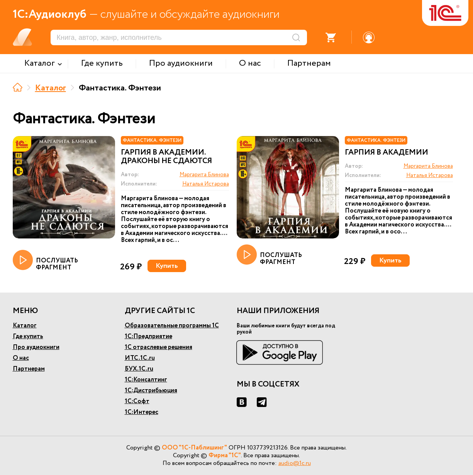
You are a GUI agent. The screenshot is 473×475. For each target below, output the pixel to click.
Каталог (50, 88)
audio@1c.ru (294, 463)
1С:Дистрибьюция (151, 390)
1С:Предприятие (148, 336)
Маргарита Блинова (204, 175)
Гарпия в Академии (386, 152)
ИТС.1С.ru (140, 358)
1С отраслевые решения (158, 347)
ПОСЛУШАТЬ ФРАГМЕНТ (45, 260)
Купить (167, 266)
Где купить (28, 336)
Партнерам (29, 368)
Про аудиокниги (36, 347)
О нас (21, 358)
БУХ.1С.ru (139, 368)
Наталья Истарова (205, 184)
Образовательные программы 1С (172, 325)
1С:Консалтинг (146, 379)
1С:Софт (137, 401)
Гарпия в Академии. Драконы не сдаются (166, 156)
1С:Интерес (141, 412)
